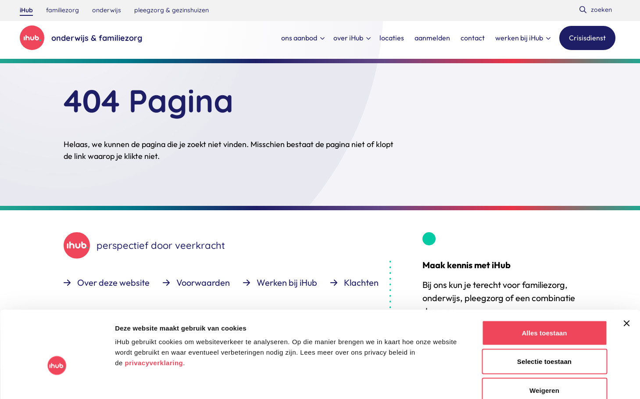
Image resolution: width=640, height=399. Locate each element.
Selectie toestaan (544, 312)
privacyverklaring (154, 313)
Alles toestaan (544, 284)
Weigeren (544, 341)
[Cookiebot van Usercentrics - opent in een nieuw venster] (56, 381)
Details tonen (474, 381)
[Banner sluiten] (626, 274)
